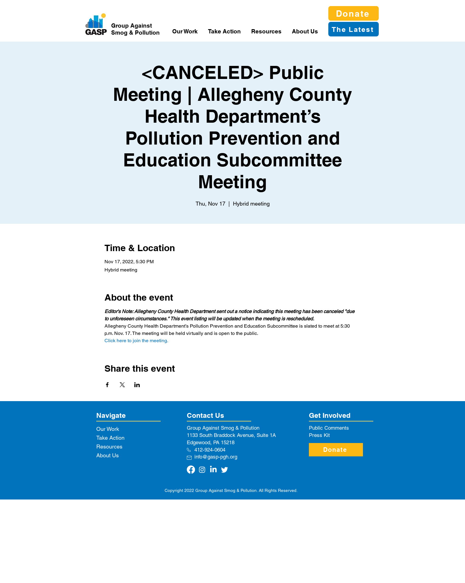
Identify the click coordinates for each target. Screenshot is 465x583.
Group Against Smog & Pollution (135, 29)
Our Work (107, 429)
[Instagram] (202, 469)
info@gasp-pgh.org (215, 457)
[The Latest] (353, 29)
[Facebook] (191, 469)
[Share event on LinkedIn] (137, 384)
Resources (109, 446)
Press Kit (319, 435)
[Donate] (353, 13)
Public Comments (329, 428)
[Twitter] (225, 469)
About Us (107, 455)
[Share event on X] (122, 384)
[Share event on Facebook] (107, 384)
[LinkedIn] (213, 469)
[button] (185, 31)
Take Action (110, 438)
